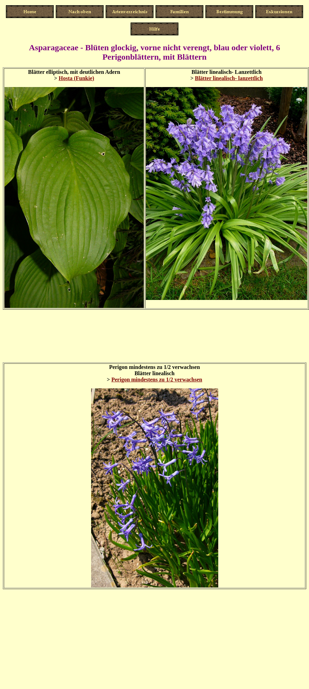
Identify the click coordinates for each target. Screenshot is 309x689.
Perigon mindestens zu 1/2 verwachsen (156, 379)
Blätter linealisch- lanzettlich (229, 78)
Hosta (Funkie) (76, 78)
